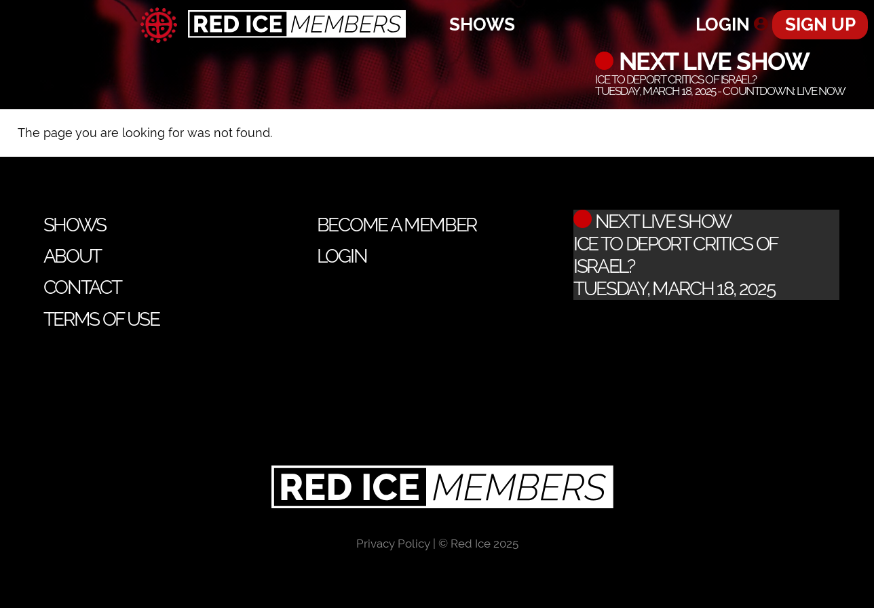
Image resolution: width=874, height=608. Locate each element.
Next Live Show (711, 61)
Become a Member (396, 225)
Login (723, 24)
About (72, 256)
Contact (82, 287)
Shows (482, 24)
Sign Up (820, 24)
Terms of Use (101, 319)
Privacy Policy (393, 543)
